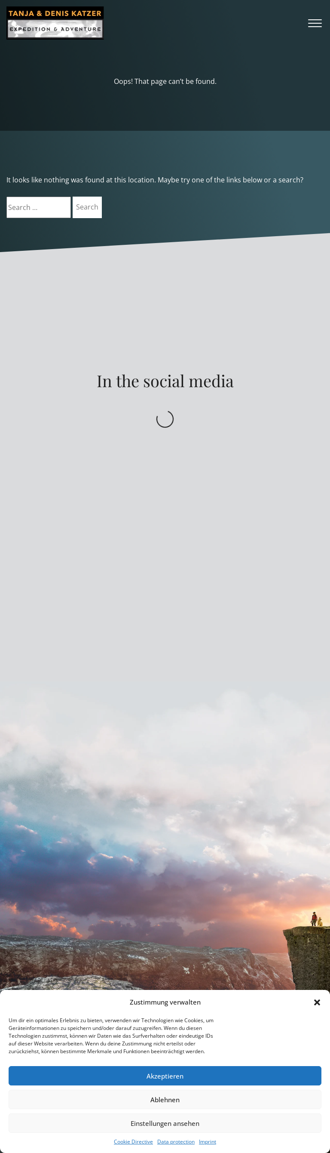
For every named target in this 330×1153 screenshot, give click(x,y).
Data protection (176, 1141)
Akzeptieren (165, 1076)
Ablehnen (165, 1099)
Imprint (207, 1141)
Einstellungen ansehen (165, 1123)
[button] (317, 1002)
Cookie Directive (133, 1141)
